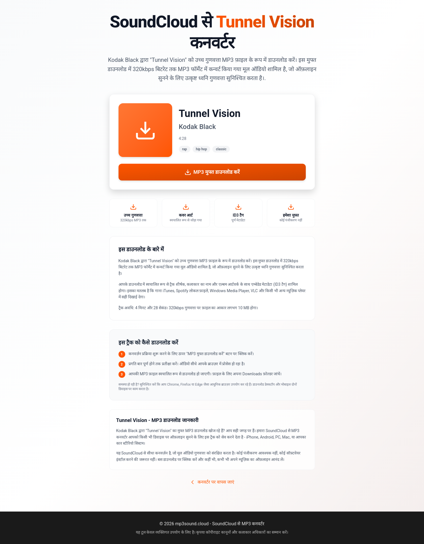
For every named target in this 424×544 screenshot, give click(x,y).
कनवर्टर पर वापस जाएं (212, 482)
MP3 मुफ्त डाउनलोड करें (212, 172)
